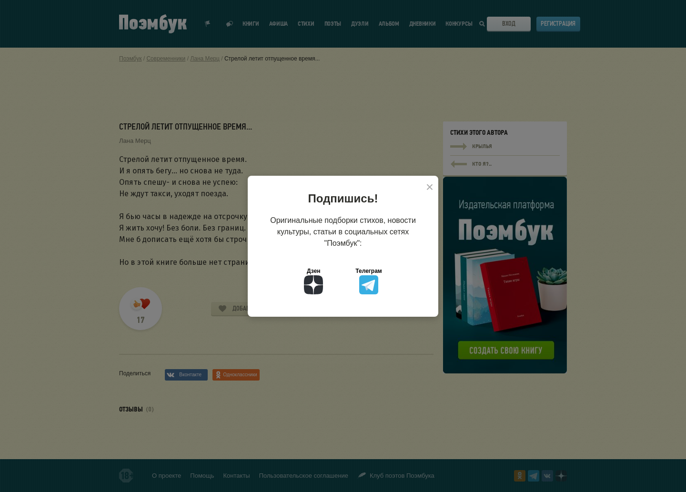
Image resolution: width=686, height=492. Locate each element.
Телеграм (368, 281)
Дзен (313, 281)
